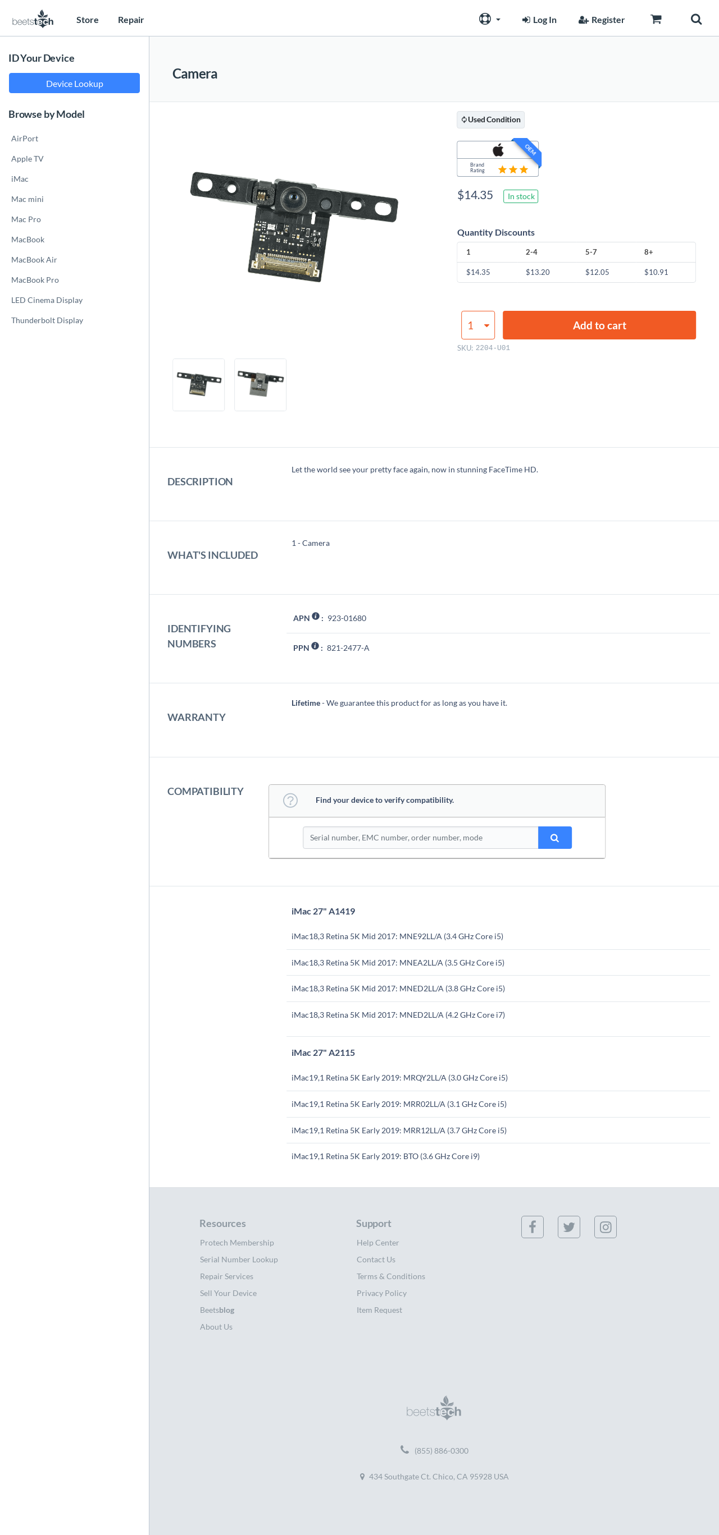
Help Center (378, 1242)
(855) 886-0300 (434, 1451)
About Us (216, 1326)
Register (600, 19)
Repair (131, 19)
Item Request (379, 1310)
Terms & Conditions (391, 1276)
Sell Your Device (228, 1293)
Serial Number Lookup (239, 1259)
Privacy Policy (382, 1293)
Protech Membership (237, 1242)
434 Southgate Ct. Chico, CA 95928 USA (434, 1476)
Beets (217, 1310)
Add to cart (599, 325)
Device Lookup (74, 83)
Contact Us (376, 1259)
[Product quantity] (478, 325)
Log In (538, 19)
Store (87, 19)
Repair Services (226, 1276)
